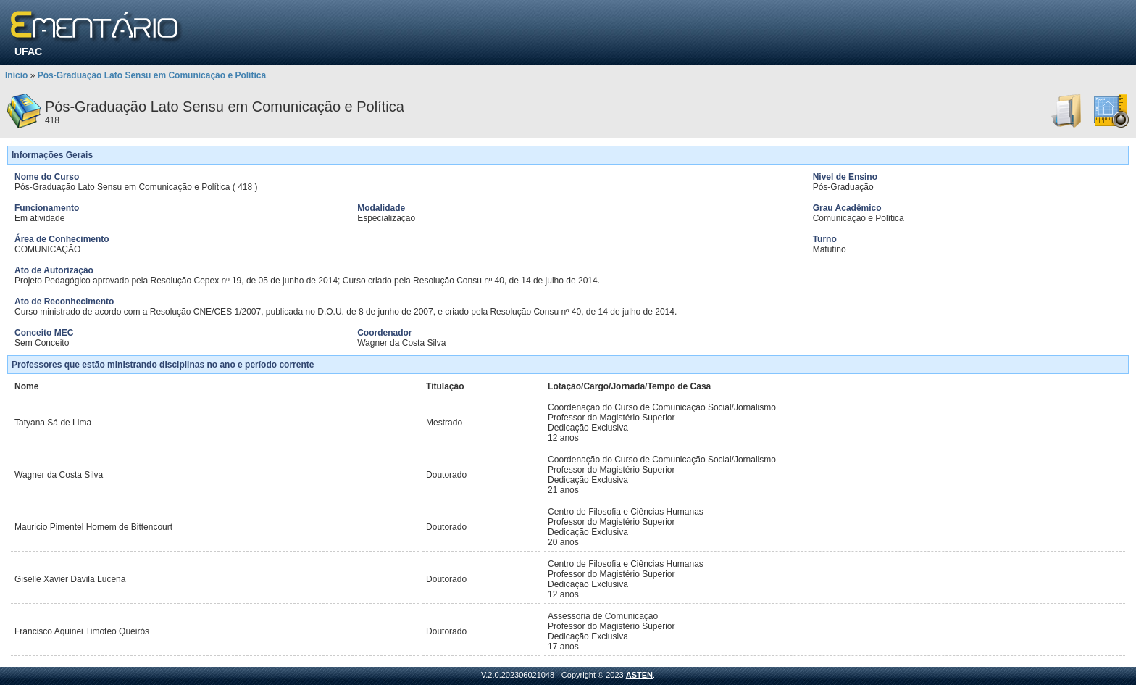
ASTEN (639, 675)
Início (16, 75)
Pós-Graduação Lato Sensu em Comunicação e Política (152, 75)
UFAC (28, 51)
